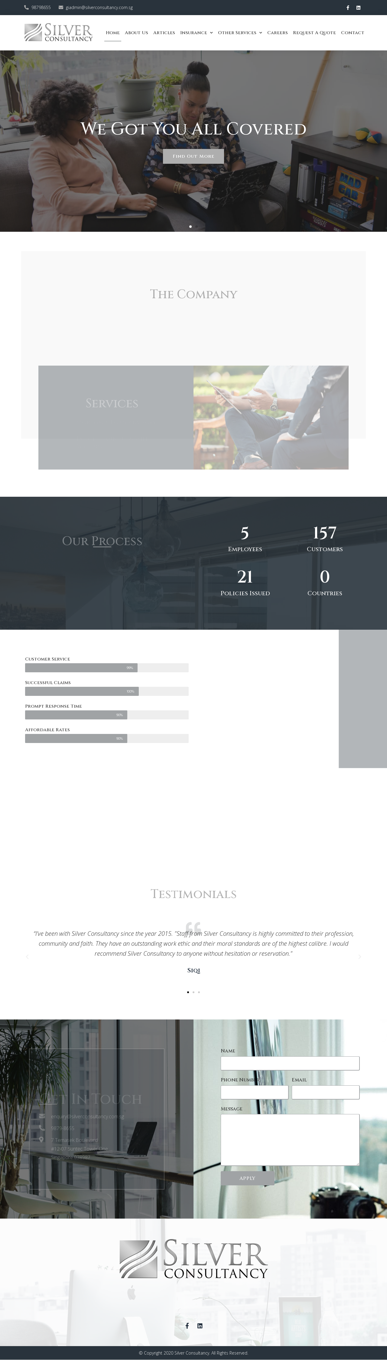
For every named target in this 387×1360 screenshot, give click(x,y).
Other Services (240, 32)
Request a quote (314, 33)
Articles (164, 33)
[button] (190, 226)
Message (231, 1109)
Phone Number (240, 1080)
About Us (136, 33)
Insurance (196, 32)
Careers (277, 33)
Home (113, 33)
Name (228, 1051)
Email (299, 1080)
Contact (352, 33)
